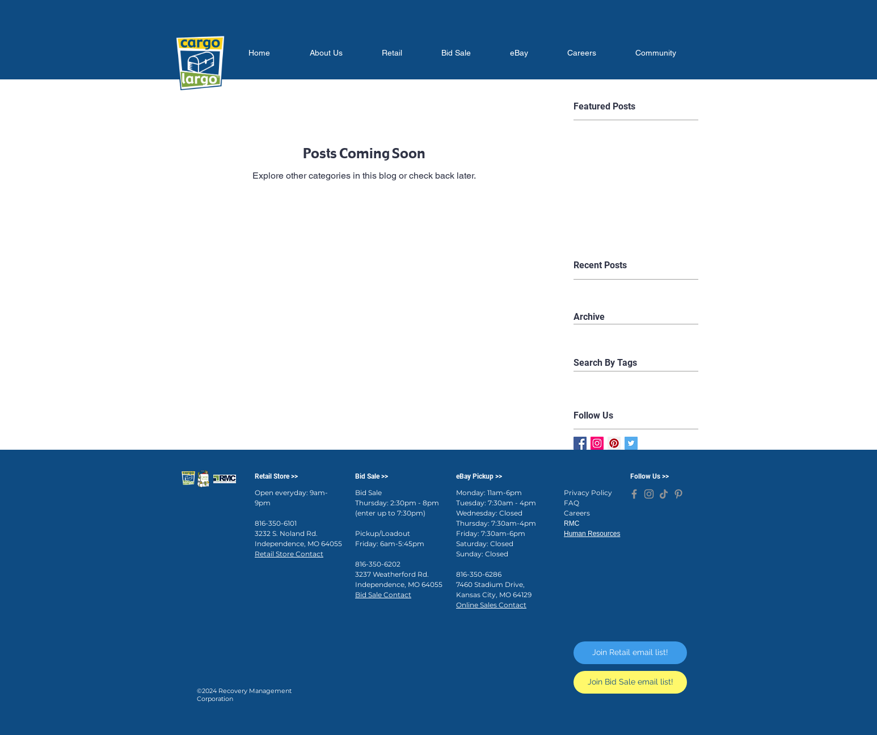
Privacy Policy (588, 492)
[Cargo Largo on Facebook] (634, 494)
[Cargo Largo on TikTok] (663, 494)
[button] (326, 53)
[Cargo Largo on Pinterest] (678, 494)
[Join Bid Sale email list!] (630, 682)
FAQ (571, 503)
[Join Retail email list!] (630, 652)
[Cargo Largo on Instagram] (649, 494)
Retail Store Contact (289, 554)
